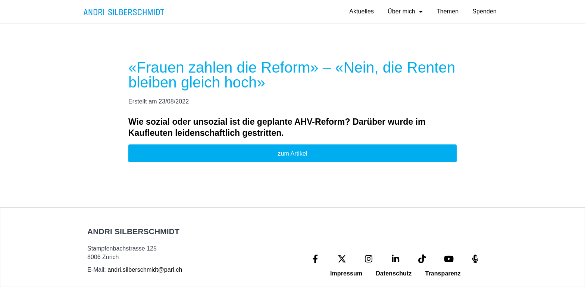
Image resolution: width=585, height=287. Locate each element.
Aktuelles (361, 11)
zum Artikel (292, 153)
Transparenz (442, 273)
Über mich (405, 11)
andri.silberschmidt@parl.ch (144, 270)
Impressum (346, 273)
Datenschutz (394, 273)
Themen (448, 11)
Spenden (484, 11)
